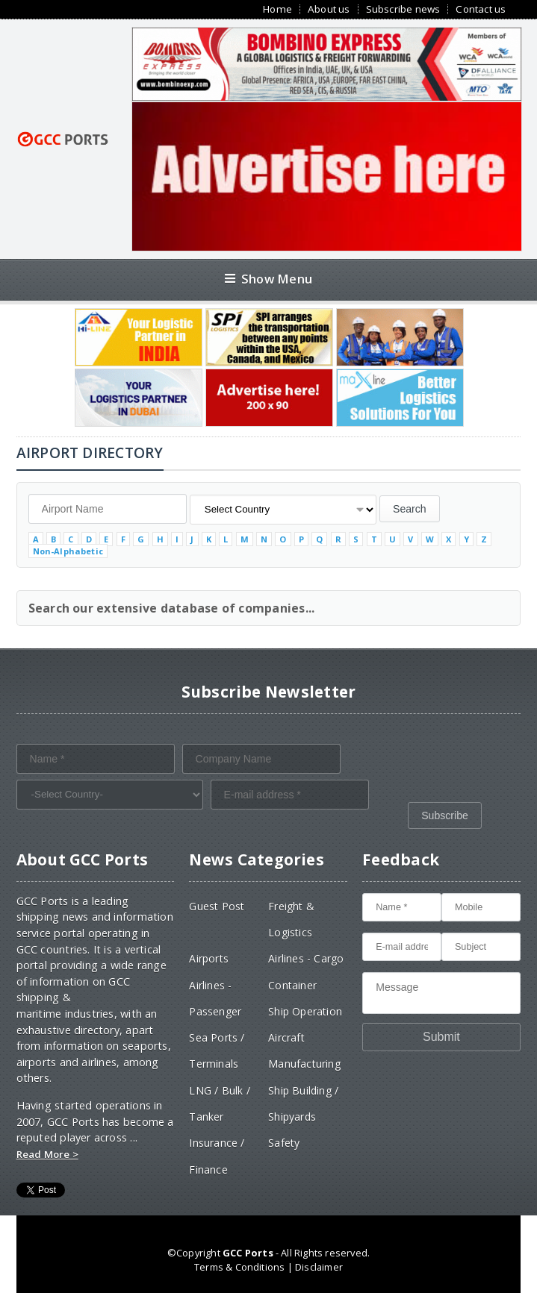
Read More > (47, 1154)
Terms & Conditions (239, 1267)
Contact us (481, 9)
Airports (209, 958)
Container (292, 985)
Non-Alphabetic (68, 551)
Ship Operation (305, 1011)
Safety (283, 1143)
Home (277, 9)
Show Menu (268, 278)
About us (329, 9)
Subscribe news (403, 9)
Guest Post (216, 906)
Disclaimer (319, 1267)
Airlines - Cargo (306, 958)
